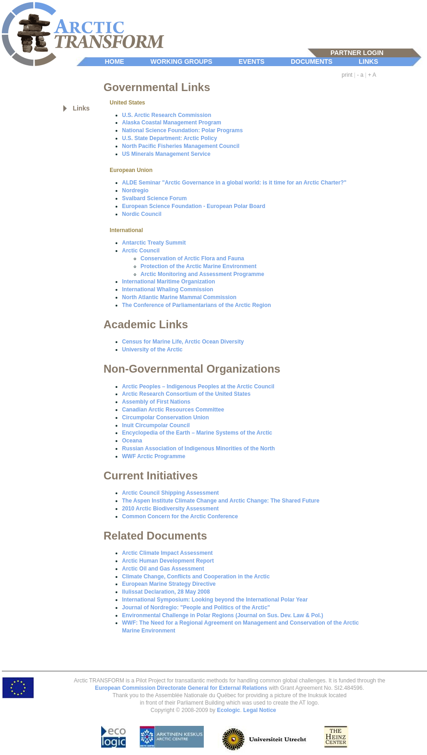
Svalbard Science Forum (154, 198)
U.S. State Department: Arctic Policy (169, 138)
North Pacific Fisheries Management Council (180, 146)
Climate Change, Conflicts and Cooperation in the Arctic (196, 576)
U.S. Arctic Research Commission (166, 115)
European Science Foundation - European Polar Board (193, 206)
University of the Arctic (152, 349)
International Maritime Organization (168, 281)
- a (360, 75)
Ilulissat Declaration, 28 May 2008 (166, 592)
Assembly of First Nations (156, 402)
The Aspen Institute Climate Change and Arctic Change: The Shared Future (220, 500)
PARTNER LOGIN (357, 52)
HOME (114, 61)
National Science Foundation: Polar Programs (182, 130)
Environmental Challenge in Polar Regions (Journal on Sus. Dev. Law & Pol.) (222, 615)
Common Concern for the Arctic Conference (180, 516)
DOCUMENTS (311, 61)
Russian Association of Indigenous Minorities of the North (198, 448)
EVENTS (251, 61)
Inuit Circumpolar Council (156, 425)
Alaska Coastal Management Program (171, 122)
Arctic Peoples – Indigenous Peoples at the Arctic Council (198, 386)
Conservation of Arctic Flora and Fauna (192, 258)
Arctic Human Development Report (168, 561)
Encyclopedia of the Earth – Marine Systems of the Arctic (197, 433)
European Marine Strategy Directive (169, 584)
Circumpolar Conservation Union (165, 417)
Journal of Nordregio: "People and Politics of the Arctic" (196, 607)
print (347, 75)
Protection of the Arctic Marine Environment (198, 266)
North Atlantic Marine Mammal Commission (179, 297)
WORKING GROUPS (182, 61)
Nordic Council (141, 214)
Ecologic (228, 710)
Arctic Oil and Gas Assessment (163, 568)
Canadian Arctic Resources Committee (173, 409)
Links (81, 108)
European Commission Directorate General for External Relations (181, 688)
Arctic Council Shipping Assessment (170, 493)
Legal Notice (259, 710)
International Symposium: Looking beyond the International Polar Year (215, 599)
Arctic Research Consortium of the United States (186, 394)
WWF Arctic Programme (153, 456)
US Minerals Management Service (166, 154)
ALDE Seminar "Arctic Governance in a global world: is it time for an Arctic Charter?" (234, 182)
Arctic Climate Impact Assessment (167, 553)
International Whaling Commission (167, 289)
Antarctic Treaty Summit (154, 242)
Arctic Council (140, 250)
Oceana (132, 440)
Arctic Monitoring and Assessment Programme (202, 274)
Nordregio (135, 190)
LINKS (368, 61)
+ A (372, 75)
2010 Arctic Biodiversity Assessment (170, 508)
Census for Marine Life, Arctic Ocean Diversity (183, 341)
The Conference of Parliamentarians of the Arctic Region (196, 305)
